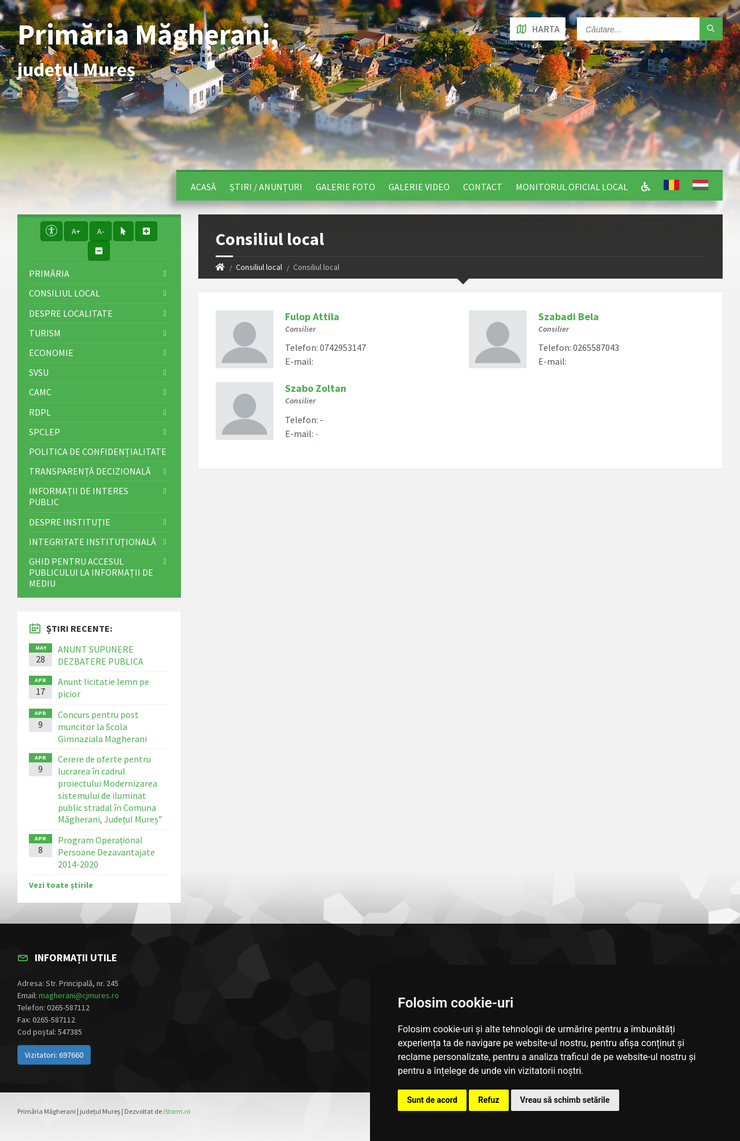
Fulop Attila (312, 316)
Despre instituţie (69, 522)
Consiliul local (259, 267)
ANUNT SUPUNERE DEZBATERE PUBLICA (100, 655)
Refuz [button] (489, 1100)
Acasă (203, 186)
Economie (51, 352)
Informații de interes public (78, 496)
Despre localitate (71, 313)
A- (100, 231)
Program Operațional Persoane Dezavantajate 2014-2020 (106, 852)
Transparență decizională (90, 471)
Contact (482, 186)
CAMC (40, 392)
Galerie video (419, 186)
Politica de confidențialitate (97, 451)
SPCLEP (44, 432)
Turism (45, 333)
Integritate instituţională (92, 541)
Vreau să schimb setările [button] (565, 1100)
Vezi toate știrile (61, 885)
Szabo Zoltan (315, 388)
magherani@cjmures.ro (79, 995)
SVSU (39, 372)
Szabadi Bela (568, 316)
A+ (76, 231)
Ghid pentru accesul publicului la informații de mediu (91, 572)
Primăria (49, 273)
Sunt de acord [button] (432, 1100)
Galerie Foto (345, 186)
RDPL (40, 412)
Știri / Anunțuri (266, 186)
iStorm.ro (176, 1111)
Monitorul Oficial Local (572, 186)
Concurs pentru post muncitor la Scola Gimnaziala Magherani (102, 726)
